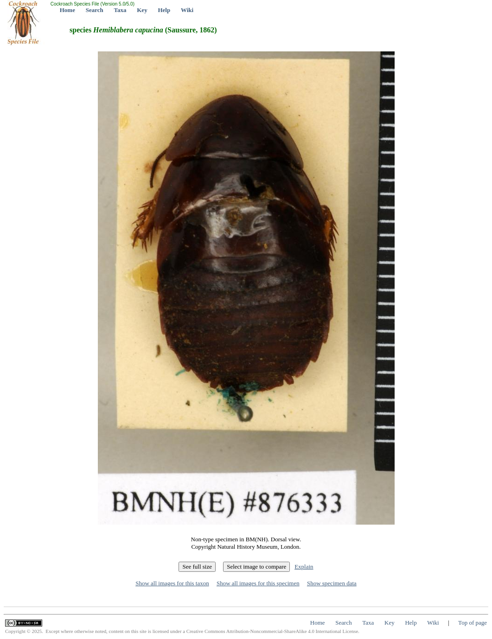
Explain (303, 566)
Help (164, 9)
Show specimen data (332, 583)
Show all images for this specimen (258, 583)
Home (67, 9)
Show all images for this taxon (172, 583)
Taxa (120, 9)
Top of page (472, 622)
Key (142, 9)
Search (94, 9)
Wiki (187, 9)
